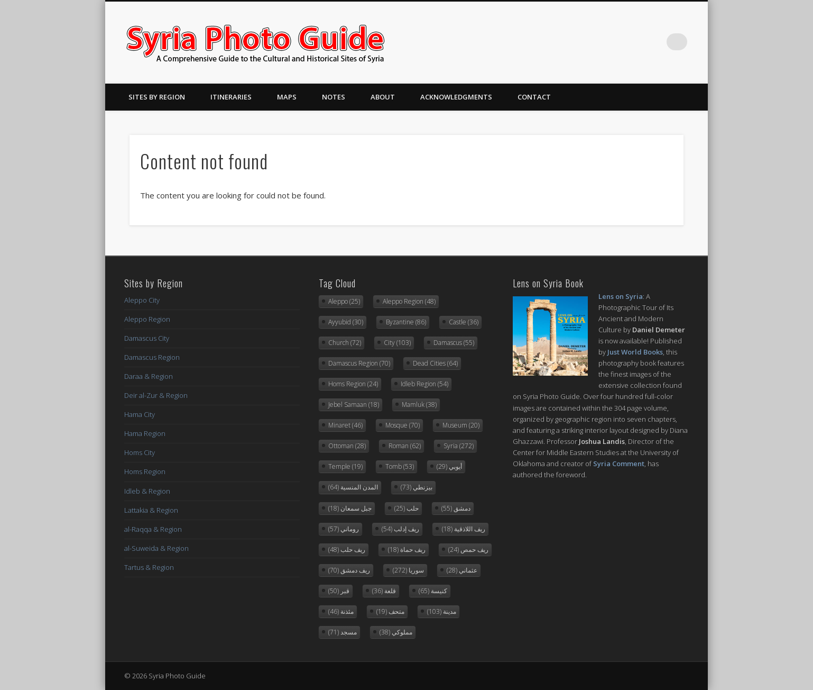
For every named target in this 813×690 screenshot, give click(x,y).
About (383, 97)
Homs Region (144, 471)
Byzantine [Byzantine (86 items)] (406, 321)
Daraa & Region (148, 376)
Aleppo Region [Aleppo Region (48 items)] (409, 301)
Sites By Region (156, 97)
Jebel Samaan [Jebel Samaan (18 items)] (353, 404)
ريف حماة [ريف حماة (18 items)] (407, 549)
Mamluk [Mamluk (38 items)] (419, 404)
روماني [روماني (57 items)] (343, 528)
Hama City (139, 414)
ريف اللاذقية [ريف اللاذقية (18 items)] (463, 528)
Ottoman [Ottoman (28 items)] (347, 445)
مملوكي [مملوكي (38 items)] (396, 632)
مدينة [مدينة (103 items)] (441, 611)
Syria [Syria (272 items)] (459, 445)
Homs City (139, 452)
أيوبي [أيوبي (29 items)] (449, 466)
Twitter (635, 41)
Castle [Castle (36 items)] (463, 321)
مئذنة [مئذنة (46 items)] (341, 611)
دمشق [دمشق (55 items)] (455, 508)
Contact (534, 97)
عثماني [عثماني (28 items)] (462, 570)
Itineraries (231, 97)
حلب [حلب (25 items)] (406, 508)
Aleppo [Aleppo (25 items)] (344, 301)
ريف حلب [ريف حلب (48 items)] (346, 549)
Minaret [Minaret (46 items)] (345, 425)
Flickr (657, 41)
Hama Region (144, 433)
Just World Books (635, 352)
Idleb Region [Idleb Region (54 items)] (424, 383)
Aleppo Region (147, 319)
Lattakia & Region (151, 510)
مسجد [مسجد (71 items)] (342, 632)
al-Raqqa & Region (153, 529)
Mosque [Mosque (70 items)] (402, 425)
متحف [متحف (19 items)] (390, 611)
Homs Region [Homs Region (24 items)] (353, 383)
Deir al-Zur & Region (156, 395)
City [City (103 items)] (397, 342)
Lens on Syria (620, 296)
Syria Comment (618, 463)
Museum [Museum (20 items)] (460, 425)
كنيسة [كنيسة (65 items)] (433, 590)
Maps (287, 97)
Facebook (613, 41)
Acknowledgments (456, 97)
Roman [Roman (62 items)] (405, 445)
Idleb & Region (147, 491)
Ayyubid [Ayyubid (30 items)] (345, 321)
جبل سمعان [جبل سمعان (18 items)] (350, 508)
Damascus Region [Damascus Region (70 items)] (359, 363)
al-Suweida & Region (156, 548)
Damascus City (146, 338)
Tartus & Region (149, 567)
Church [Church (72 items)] (344, 342)
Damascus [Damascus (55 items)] (453, 342)
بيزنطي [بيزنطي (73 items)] (416, 487)
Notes (333, 97)
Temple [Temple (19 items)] (345, 466)
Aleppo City (142, 300)
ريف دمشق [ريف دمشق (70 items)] (349, 570)
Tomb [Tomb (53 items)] (399, 466)
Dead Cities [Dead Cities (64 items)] (435, 363)
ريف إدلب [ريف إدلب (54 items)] (400, 528)
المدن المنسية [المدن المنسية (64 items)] (353, 487)
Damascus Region (152, 357)
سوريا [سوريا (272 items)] (408, 570)
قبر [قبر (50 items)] (338, 590)
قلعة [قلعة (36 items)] (384, 590)
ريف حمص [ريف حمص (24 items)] (468, 549)
